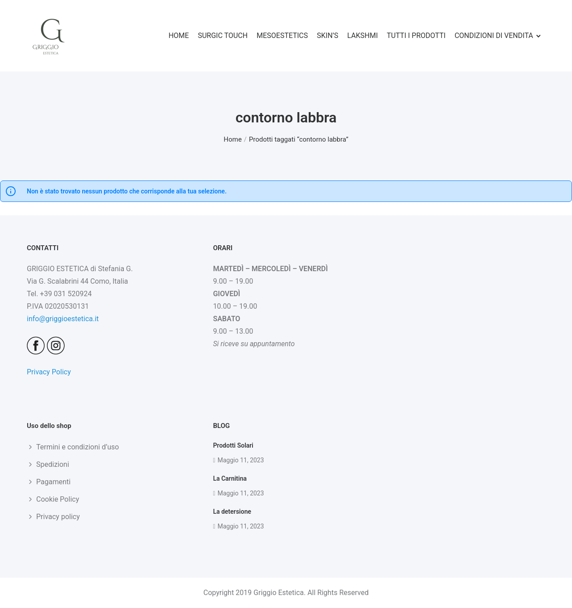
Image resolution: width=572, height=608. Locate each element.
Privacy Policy (49, 372)
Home (232, 139)
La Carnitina (230, 478)
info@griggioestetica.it (63, 318)
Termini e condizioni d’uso (77, 447)
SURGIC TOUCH (223, 35)
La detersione (232, 511)
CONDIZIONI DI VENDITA (493, 35)
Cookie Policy (57, 499)
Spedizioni (52, 464)
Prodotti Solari (233, 445)
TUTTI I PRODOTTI (416, 35)
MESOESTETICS (282, 35)
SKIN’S (327, 35)
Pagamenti (53, 482)
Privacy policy (58, 516)
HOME (178, 35)
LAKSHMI (362, 35)
